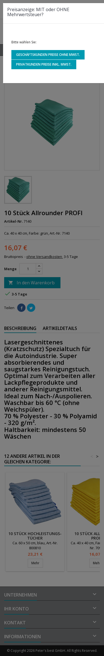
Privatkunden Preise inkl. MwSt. (44, 64)
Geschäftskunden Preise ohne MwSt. (48, 54)
